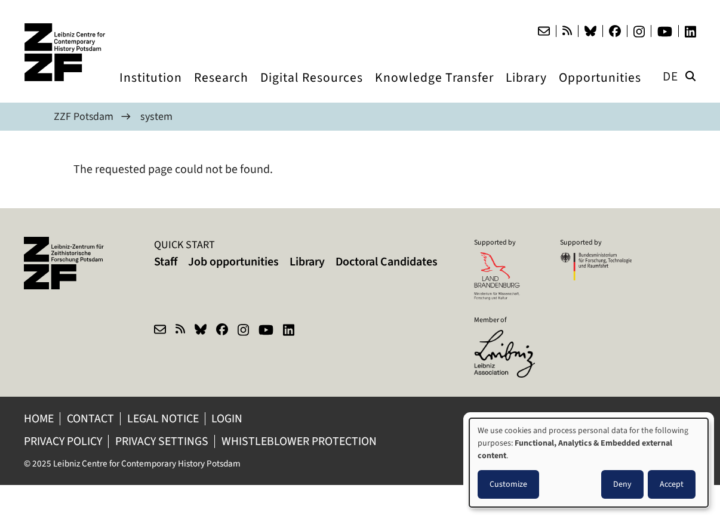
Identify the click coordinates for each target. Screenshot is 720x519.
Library (307, 262)
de (670, 76)
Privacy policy (63, 441)
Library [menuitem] (526, 89)
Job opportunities (233, 262)
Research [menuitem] (221, 89)
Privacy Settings (163, 441)
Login (230, 418)
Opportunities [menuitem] (600, 89)
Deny (622, 484)
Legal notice (164, 418)
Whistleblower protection (303, 441)
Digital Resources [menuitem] (311, 89)
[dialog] (588, 462)
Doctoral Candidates (387, 262)
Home (39, 418)
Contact (91, 418)
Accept (672, 484)
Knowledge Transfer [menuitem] (434, 89)
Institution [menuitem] (150, 89)
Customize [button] (508, 484)
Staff (165, 262)
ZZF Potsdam (84, 116)
